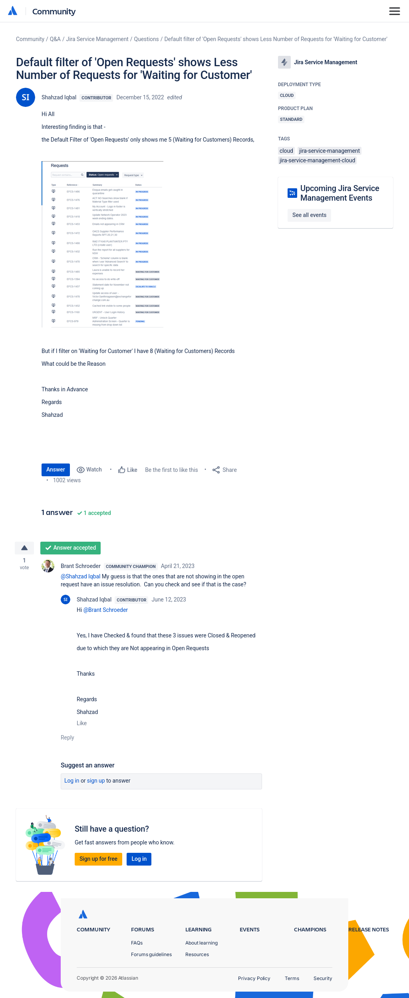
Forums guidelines (151, 954)
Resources (197, 954)
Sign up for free (98, 860)
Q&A (55, 39)
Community (54, 11)
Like (82, 724)
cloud (286, 151)
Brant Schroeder (81, 567)
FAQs (137, 943)
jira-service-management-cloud (317, 160)
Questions (146, 39)
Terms (292, 978)
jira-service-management (329, 151)
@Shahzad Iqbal (80, 577)
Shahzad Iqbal (59, 97)
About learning (201, 943)
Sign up (96, 782)
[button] (102, 244)
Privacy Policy (254, 978)
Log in (71, 782)
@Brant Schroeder (105, 611)
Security (323, 978)
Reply (67, 739)
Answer (55, 469)
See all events (309, 215)
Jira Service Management (97, 39)
